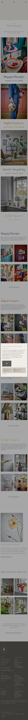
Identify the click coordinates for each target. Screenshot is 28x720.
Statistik (7, 371)
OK (7, 363)
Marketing (17, 371)
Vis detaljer (4, 373)
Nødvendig (8, 369)
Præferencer (18, 369)
